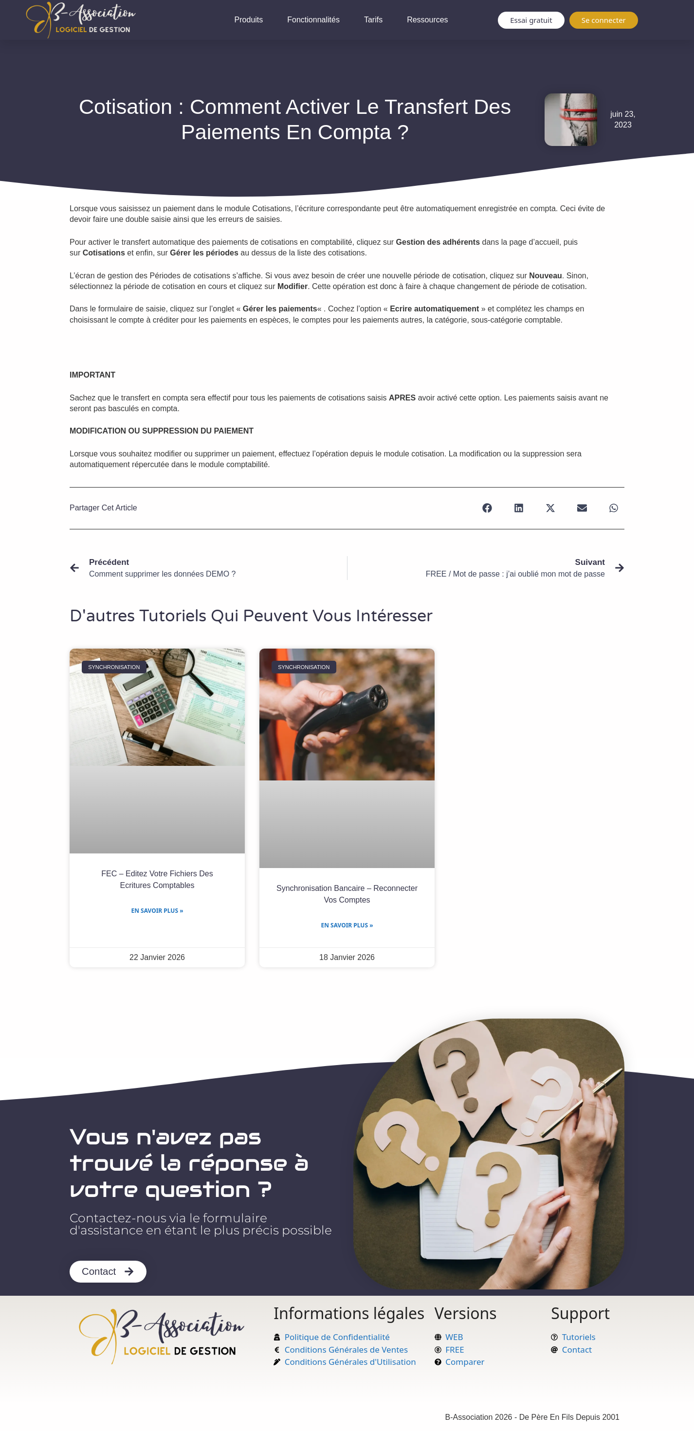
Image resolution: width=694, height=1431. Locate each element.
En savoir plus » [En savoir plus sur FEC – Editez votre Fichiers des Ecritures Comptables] (157, 910)
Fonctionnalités (313, 20)
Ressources (427, 20)
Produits (249, 20)
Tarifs (373, 20)
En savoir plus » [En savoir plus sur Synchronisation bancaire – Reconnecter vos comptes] (347, 925)
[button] (487, 508)
